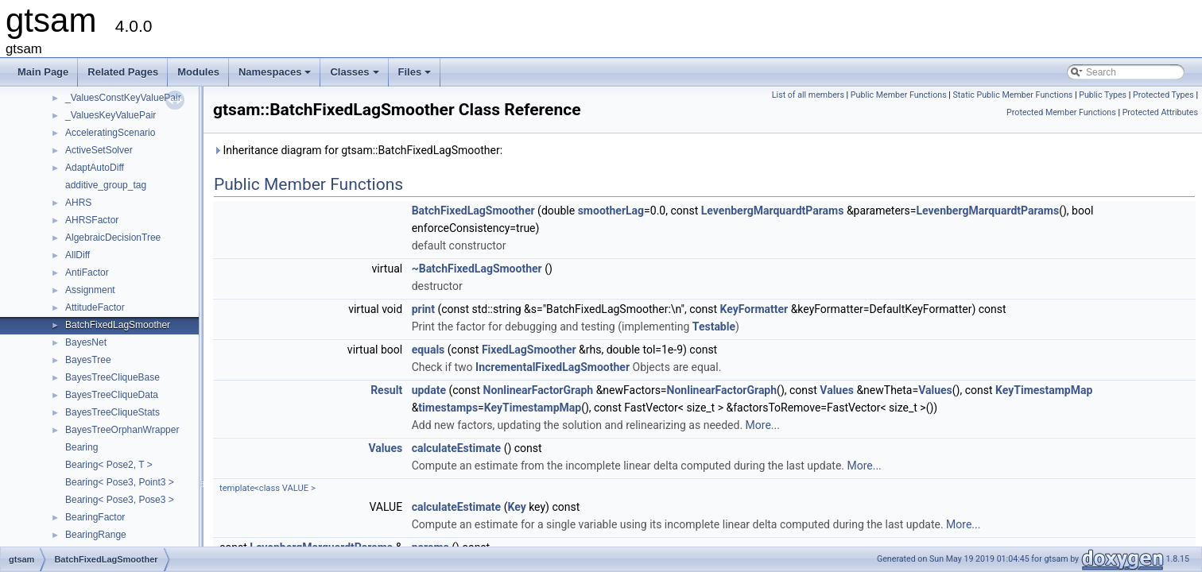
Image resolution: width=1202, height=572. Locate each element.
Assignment (90, 290)
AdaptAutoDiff (94, 167)
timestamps (448, 407)
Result (386, 390)
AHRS (78, 202)
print (423, 309)
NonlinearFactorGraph (538, 390)
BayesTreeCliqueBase (112, 377)
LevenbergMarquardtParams (772, 210)
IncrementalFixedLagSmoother (552, 367)
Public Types (1102, 95)
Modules (198, 72)
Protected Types (1163, 95)
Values (837, 390)
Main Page (42, 72)
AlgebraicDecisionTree (113, 237)
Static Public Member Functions (1013, 95)
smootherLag (611, 210)
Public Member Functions (899, 95)
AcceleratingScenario (110, 132)
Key (516, 506)
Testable (713, 326)
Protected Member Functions (1061, 112)
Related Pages (122, 72)
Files (416, 76)
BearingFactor (95, 517)
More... (763, 425)
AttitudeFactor (95, 307)
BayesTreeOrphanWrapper (122, 429)
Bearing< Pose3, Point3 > (119, 482)
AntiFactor (87, 272)
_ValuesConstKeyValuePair (123, 97)
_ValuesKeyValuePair (110, 115)
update (429, 390)
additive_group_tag (105, 185)
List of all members (808, 95)
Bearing (81, 447)
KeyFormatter (754, 309)
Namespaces (276, 76)
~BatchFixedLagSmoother (477, 268)
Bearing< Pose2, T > (109, 464)
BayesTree (88, 359)
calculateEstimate (457, 448)
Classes (355, 76)
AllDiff (77, 255)
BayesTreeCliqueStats (112, 412)
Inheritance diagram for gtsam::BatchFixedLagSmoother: (357, 150)
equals (428, 349)
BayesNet (86, 342)
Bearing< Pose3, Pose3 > (119, 499)
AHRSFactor (91, 220)
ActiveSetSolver (99, 150)
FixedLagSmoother (529, 349)
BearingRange (95, 534)
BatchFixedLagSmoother (117, 324)
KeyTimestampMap (1043, 390)
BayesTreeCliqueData (111, 394)
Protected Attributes (1160, 112)
